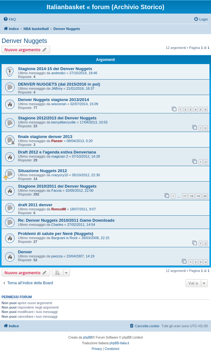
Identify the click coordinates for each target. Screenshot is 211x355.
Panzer (57, 141)
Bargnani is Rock (64, 238)
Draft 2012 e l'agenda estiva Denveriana (57, 152)
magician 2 (59, 156)
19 (198, 196)
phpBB (87, 337)
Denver (25, 252)
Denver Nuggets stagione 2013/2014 (53, 99)
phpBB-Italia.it (119, 343)
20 (205, 196)
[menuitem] (9, 19)
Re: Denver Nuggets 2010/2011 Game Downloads (66, 220)
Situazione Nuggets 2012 (42, 170)
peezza (56, 256)
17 (184, 196)
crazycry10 (59, 175)
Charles (57, 224)
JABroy (56, 88)
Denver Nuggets (24, 40)
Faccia (56, 190)
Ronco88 (58, 209)
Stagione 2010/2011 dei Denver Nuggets (57, 186)
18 (191, 196)
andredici (58, 73)
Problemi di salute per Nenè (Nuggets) (55, 233)
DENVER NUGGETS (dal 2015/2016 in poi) (59, 84)
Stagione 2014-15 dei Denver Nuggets (55, 68)
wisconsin (59, 104)
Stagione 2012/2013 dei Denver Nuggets (57, 118)
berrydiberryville (63, 122)
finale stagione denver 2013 (45, 136)
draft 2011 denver (35, 204)
